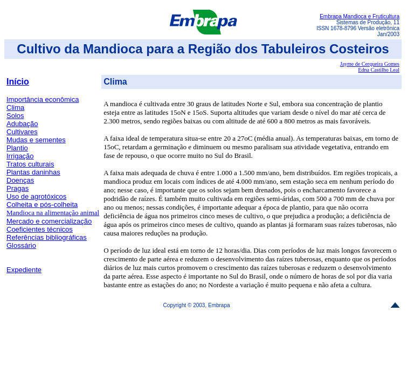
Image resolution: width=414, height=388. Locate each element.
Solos (15, 116)
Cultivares (22, 132)
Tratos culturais (30, 164)
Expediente (24, 270)
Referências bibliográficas (46, 237)
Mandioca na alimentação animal (52, 213)
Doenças (20, 180)
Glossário (21, 245)
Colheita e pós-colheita (42, 204)
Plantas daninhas (33, 172)
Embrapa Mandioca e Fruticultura (359, 16)
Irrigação (20, 156)
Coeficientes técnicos (39, 229)
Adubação (22, 124)
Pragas (17, 188)
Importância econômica (42, 99)
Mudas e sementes (36, 140)
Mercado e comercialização (49, 221)
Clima (15, 107)
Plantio (17, 148)
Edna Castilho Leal (378, 70)
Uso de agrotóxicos (36, 196)
